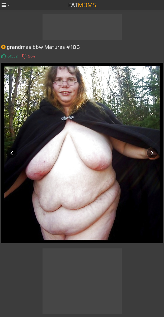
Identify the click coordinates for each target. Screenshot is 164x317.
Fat (82, 5)
